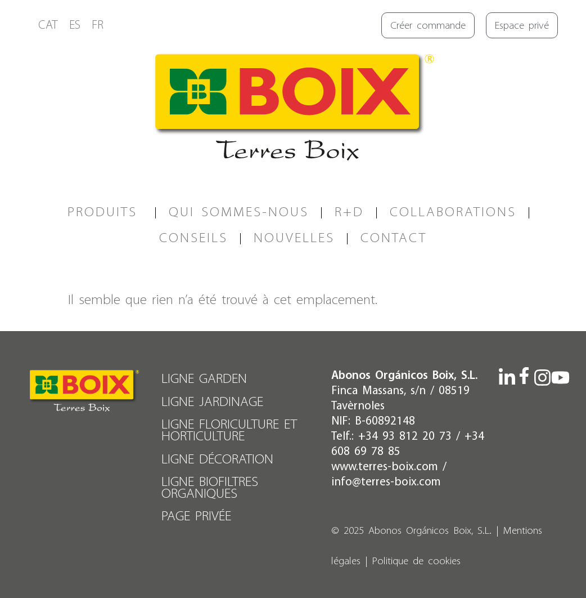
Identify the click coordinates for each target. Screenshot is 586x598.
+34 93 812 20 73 (405, 437)
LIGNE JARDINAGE (213, 402)
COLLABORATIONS (453, 213)
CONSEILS (193, 238)
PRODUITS (105, 213)
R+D (349, 213)
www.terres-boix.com (384, 467)
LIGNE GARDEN (204, 379)
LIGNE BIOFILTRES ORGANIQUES (210, 486)
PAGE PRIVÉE (197, 514)
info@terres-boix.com (386, 482)
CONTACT (393, 238)
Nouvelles (294, 238)
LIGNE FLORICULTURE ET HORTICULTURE (229, 430)
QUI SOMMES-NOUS (239, 213)
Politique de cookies (416, 561)
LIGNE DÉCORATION (218, 458)
